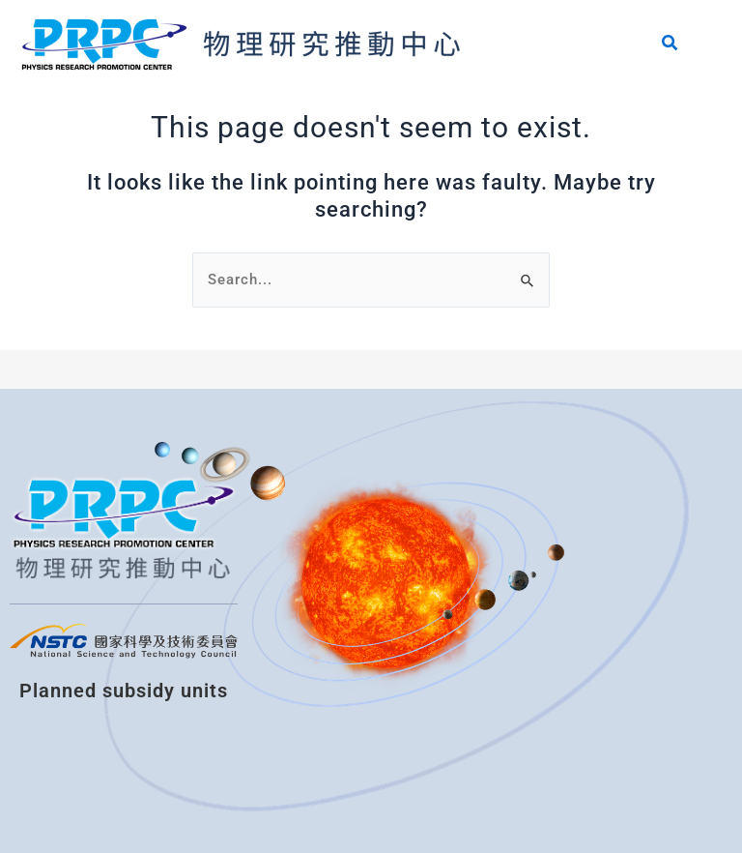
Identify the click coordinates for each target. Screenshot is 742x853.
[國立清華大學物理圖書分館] (401, 621)
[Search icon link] (670, 45)
